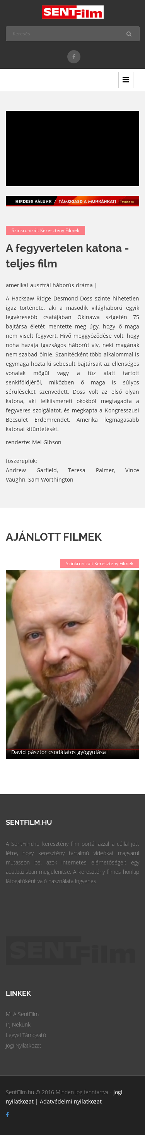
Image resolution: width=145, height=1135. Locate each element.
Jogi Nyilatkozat (23, 1045)
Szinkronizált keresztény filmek (45, 230)
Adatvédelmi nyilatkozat (71, 1101)
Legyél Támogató (26, 1035)
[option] (72, 664)
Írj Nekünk (18, 1024)
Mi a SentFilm (22, 1014)
